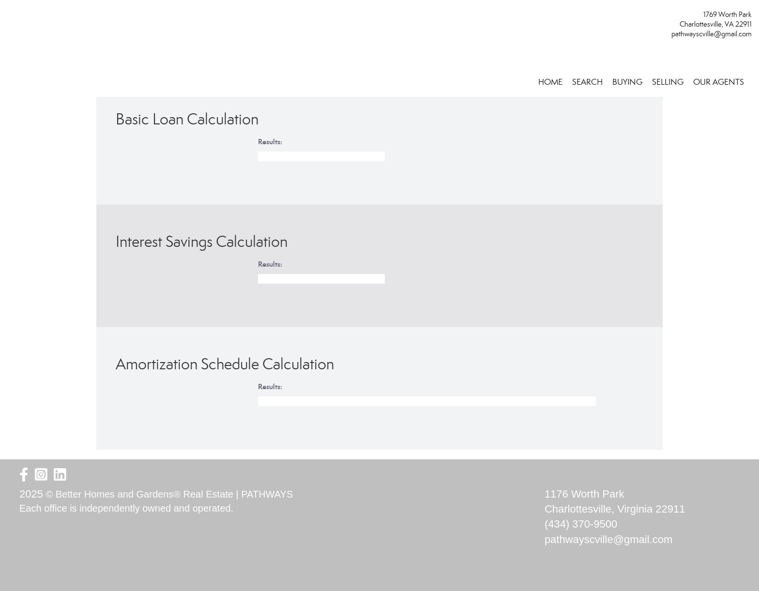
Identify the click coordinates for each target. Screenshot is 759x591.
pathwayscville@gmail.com (711, 34)
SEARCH (587, 82)
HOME (550, 82)
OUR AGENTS (718, 82)
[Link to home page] (10, 17)
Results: (270, 141)
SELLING (667, 82)
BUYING (627, 82)
